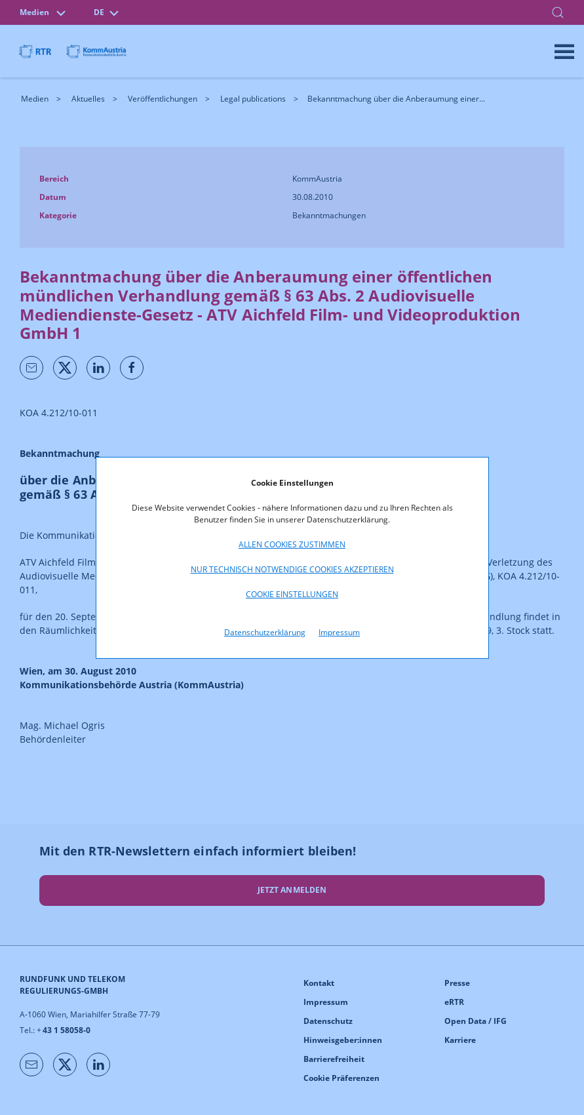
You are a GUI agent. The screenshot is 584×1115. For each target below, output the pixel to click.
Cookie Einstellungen (292, 594)
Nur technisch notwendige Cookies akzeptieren (292, 569)
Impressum (339, 632)
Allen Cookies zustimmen (292, 544)
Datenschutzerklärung (264, 632)
